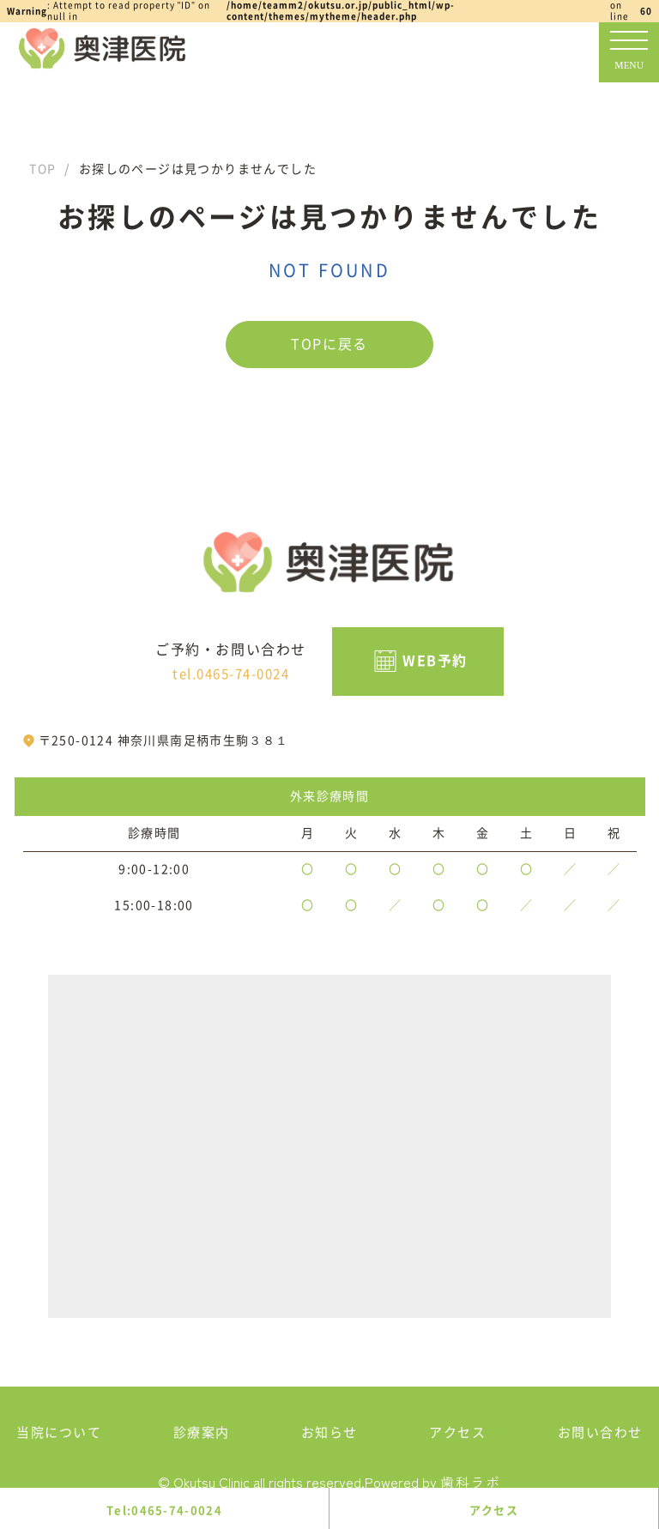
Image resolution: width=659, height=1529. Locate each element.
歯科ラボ (470, 1482)
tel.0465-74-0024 (230, 674)
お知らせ (329, 1432)
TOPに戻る (329, 344)
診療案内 (201, 1432)
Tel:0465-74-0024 (164, 1510)
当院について (58, 1432)
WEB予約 (435, 661)
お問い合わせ (600, 1432)
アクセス (493, 1510)
